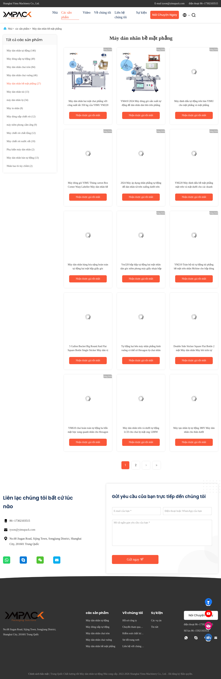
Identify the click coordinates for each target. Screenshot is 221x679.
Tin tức (154, 627)
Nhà (55, 12)
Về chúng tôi (102, 12)
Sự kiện (141, 12)
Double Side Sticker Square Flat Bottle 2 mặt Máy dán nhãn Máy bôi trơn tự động (194, 350)
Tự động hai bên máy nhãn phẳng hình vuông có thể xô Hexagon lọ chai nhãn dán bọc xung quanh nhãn (141, 350)
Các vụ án (156, 620)
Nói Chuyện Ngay (164, 15)
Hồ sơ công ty (129, 620)
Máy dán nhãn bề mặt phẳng (47, 28)
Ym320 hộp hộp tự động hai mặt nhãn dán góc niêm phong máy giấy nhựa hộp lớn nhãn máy (140, 268)
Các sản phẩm (66, 15)
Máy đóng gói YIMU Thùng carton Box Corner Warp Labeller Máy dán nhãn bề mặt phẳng (88, 187)
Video (86, 12)
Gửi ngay (135, 559)
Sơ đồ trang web (130, 640)
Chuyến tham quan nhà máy (132, 627)
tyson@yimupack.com (22, 529)
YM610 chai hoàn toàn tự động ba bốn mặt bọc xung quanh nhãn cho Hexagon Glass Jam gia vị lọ (88, 432)
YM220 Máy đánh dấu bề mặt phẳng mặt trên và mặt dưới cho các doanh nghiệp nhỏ (194, 187)
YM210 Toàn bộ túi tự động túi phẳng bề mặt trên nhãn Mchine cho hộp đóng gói (194, 268)
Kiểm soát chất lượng (133, 634)
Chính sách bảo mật (38, 674)
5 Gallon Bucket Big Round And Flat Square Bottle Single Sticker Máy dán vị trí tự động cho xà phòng (88, 350)
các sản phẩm (22, 28)
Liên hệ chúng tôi (121, 15)
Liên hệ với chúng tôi (133, 647)
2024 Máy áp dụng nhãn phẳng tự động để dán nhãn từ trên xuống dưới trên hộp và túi (141, 187)
